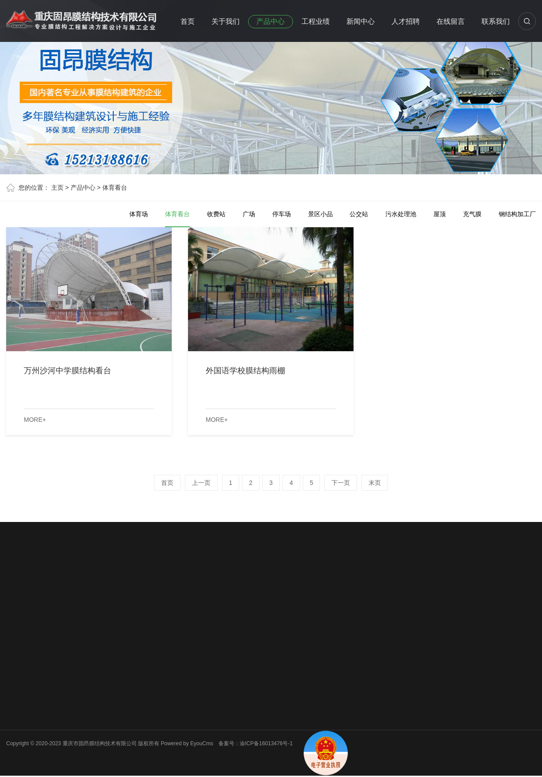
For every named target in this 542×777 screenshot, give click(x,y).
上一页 (201, 482)
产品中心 (270, 21)
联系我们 (496, 21)
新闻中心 (360, 21)
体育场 (138, 214)
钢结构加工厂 (517, 214)
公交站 (359, 214)
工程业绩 (315, 21)
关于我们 (225, 21)
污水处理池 (400, 214)
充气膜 (472, 214)
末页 (375, 482)
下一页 (340, 482)
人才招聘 (405, 21)
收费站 (216, 214)
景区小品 (320, 214)
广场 (249, 214)
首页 (188, 21)
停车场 (281, 214)
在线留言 (451, 21)
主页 (57, 187)
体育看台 (114, 187)
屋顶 (439, 214)
